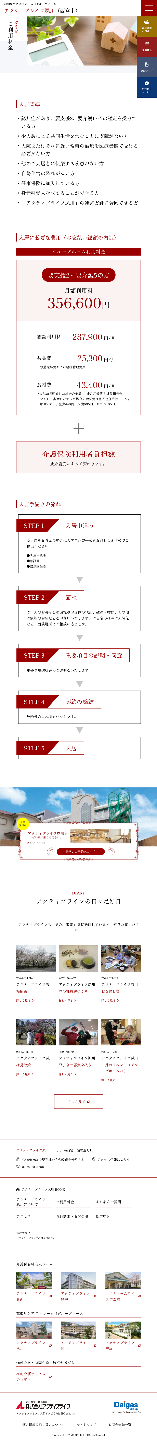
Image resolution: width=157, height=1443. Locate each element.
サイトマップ (86, 1424)
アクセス (23, 1216)
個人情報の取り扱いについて (43, 1424)
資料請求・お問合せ (72, 1216)
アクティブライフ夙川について (30, 1202)
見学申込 (102, 1216)
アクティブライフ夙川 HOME (43, 1189)
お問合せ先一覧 (119, 1424)
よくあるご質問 (108, 1201)
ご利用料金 (65, 1201)
